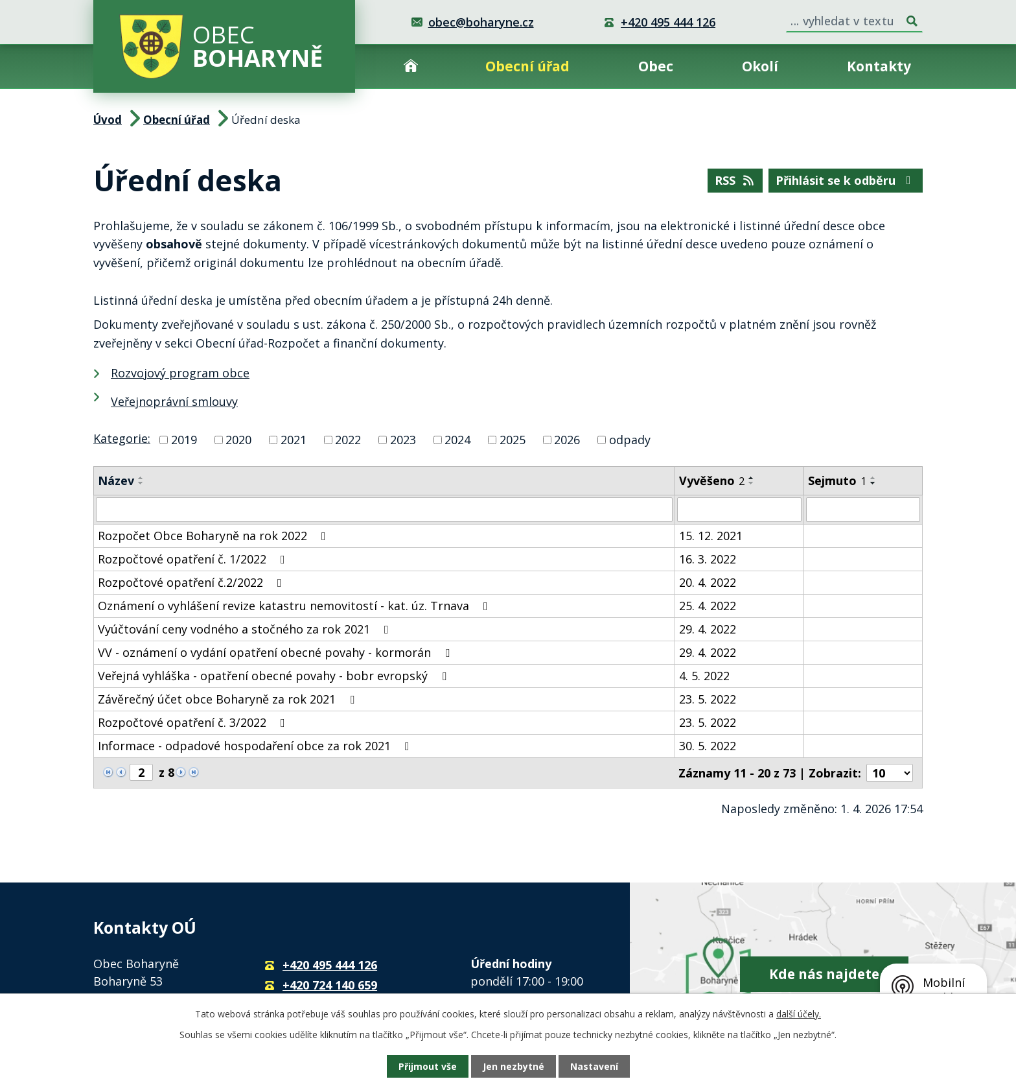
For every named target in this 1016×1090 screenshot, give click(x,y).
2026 (567, 439)
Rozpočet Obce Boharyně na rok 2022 (214, 535)
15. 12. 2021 (711, 535)
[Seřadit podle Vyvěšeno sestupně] (752, 483)
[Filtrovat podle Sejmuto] (863, 509)
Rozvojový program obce (180, 373)
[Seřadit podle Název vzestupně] (141, 477)
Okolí (760, 66)
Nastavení (594, 1066)
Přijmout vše (427, 1066)
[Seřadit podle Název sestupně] (141, 483)
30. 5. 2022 (707, 745)
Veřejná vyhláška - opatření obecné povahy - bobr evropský (275, 675)
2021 (293, 439)
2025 (512, 439)
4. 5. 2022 (704, 675)
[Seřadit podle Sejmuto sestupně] (873, 483)
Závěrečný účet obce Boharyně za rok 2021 (229, 699)
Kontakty (879, 66)
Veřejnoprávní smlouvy (174, 401)
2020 (238, 439)
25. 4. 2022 (707, 605)
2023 (403, 439)
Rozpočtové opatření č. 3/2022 (194, 722)
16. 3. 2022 (707, 559)
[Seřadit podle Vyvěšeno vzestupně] (752, 477)
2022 (348, 439)
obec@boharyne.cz (481, 22)
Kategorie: (121, 438)
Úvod (410, 66)
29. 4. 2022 (707, 629)
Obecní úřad (527, 66)
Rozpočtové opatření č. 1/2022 (194, 559)
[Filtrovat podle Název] (384, 509)
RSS (735, 180)
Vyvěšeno (712, 480)
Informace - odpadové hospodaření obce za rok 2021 (256, 745)
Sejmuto (837, 480)
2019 (184, 439)
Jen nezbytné (513, 1066)
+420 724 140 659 (330, 985)
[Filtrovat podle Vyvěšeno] (739, 509)
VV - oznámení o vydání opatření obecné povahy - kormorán (276, 652)
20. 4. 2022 (707, 582)
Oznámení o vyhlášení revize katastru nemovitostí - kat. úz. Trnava (295, 605)
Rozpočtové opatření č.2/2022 (192, 582)
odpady (630, 439)
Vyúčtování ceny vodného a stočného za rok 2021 (246, 629)
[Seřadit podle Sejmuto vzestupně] (873, 477)
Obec (655, 66)
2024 (457, 439)
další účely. (798, 1014)
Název (116, 480)
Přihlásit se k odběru (846, 180)
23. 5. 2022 (707, 699)
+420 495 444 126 (668, 22)
